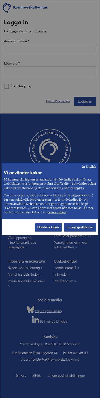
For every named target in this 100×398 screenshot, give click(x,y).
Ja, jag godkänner (80, 227)
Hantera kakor (48, 227)
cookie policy (57, 212)
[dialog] (50, 199)
